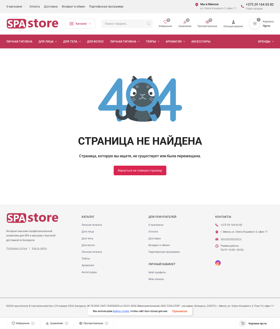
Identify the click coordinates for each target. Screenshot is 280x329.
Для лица (88, 231)
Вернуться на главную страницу (140, 170)
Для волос (88, 245)
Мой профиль (157, 272)
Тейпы (86, 258)
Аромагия (88, 265)
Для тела (87, 238)
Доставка (154, 238)
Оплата (153, 231)
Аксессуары (89, 272)
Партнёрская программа (164, 251)
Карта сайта (39, 248)
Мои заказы (156, 279)
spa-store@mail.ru (231, 238)
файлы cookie (121, 311)
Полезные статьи (16, 248)
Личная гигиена (92, 224)
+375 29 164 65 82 (260, 4)
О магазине (155, 224)
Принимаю (179, 311)
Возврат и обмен (159, 245)
